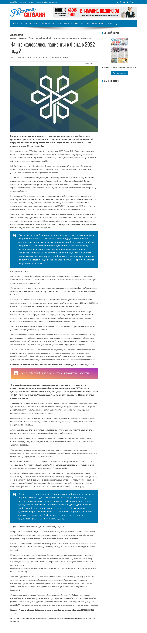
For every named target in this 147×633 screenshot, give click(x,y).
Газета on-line (48, 24)
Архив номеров (119, 73)
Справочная (98, 24)
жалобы (21, 618)
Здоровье (29, 618)
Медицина (47, 618)
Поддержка (15, 621)
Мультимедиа (82, 24)
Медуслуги (56, 618)
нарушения (71, 618)
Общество (81, 618)
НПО (109, 24)
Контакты (53, 2)
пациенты (91, 618)
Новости (17, 24)
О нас (31, 2)
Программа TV (65, 24)
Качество (38, 618)
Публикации (31, 24)
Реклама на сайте (41, 2)
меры (63, 618)
